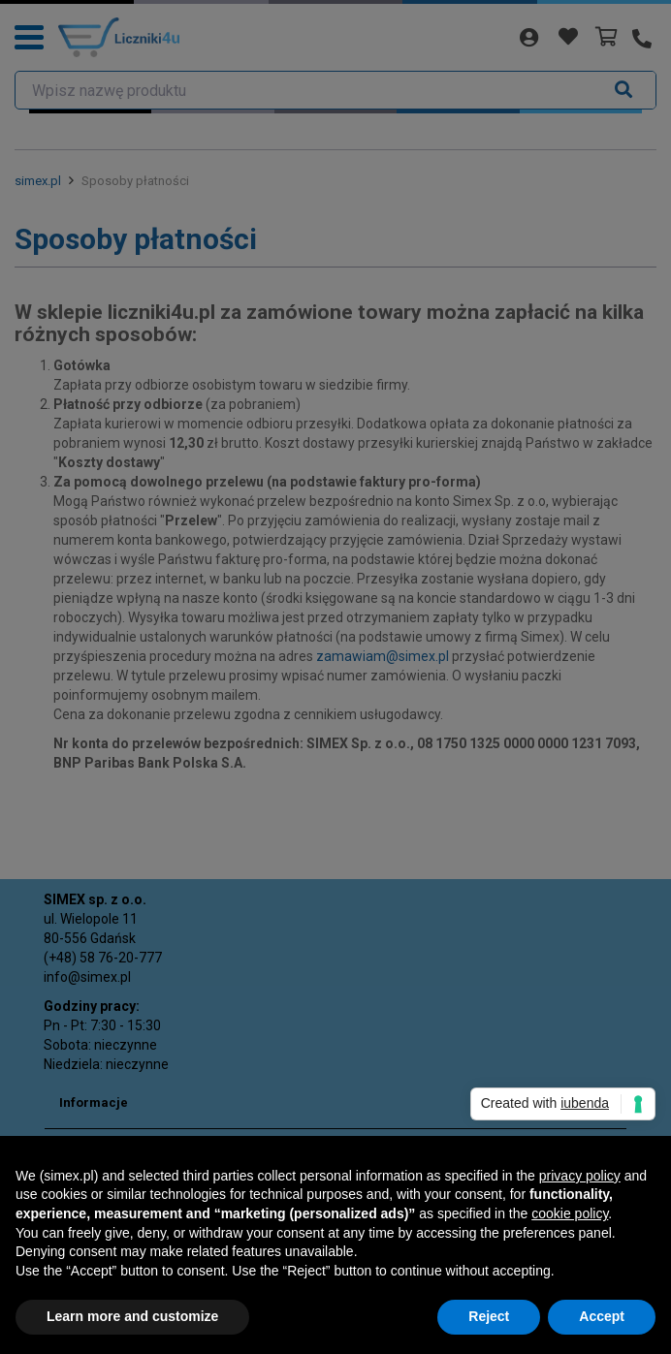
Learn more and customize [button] (132, 1316)
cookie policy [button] (569, 1213)
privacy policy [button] (580, 1175)
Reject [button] (488, 1316)
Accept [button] (601, 1316)
